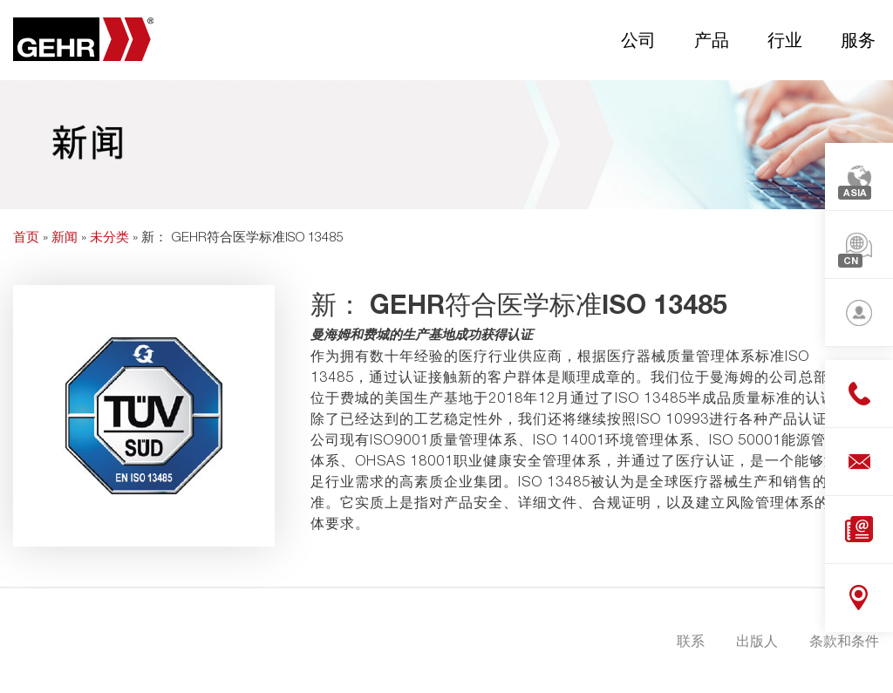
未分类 (109, 236)
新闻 (64, 236)
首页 (26, 236)
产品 (711, 39)
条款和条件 (844, 640)
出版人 (757, 640)
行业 (784, 39)
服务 (858, 39)
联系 (691, 640)
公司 (638, 39)
